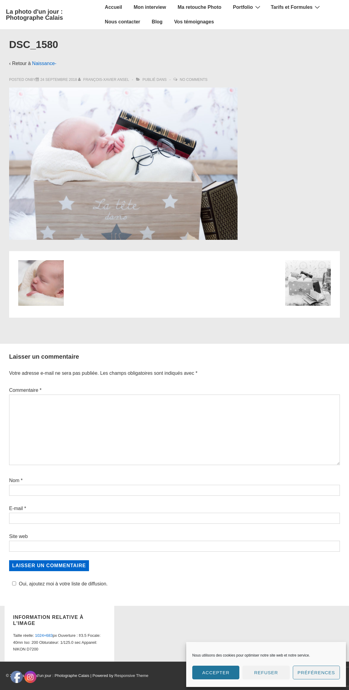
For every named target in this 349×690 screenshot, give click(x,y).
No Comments (193, 80)
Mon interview (150, 7)
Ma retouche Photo (199, 7)
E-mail (16, 508)
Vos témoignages (194, 21)
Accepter (216, 672)
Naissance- (44, 63)
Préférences (316, 672)
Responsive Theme (132, 675)
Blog (157, 21)
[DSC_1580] (58, 80)
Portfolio (247, 7)
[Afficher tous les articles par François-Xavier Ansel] (104, 80)
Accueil (113, 7)
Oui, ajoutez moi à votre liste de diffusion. (59, 583)
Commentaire (25, 390)
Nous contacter (122, 21)
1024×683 (44, 635)
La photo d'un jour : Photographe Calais (34, 14)
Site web (18, 536)
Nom (14, 480)
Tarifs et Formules (296, 7)
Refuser (266, 672)
